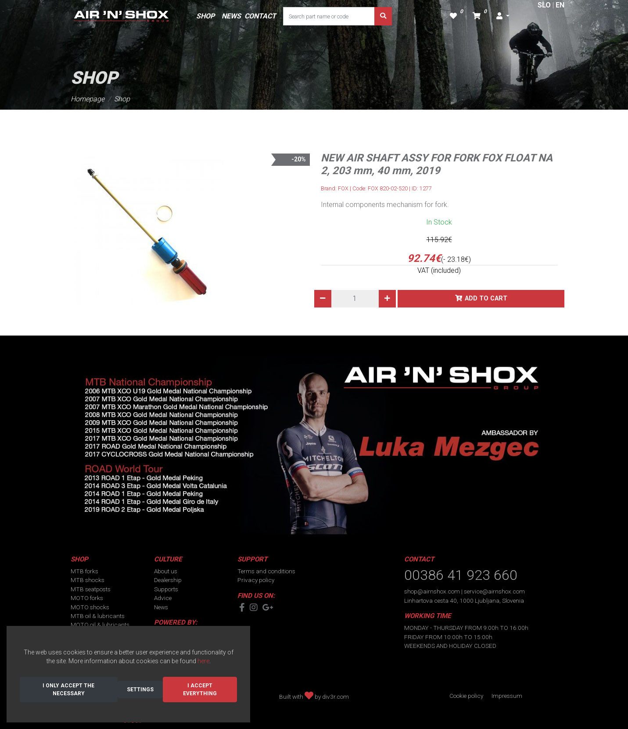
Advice (163, 597)
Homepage (87, 99)
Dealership (168, 579)
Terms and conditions (266, 571)
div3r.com (335, 696)
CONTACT (260, 16)
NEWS (231, 16)
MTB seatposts (91, 589)
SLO (544, 5)
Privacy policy (255, 579)
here (203, 661)
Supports (166, 589)
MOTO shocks (90, 607)
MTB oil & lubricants (98, 615)
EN (560, 5)
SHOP (205, 16)
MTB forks (84, 571)
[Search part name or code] (329, 16)
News (161, 607)
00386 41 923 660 (460, 575)
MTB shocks (87, 579)
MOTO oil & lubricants (100, 624)
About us (165, 571)
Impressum (507, 695)
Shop (122, 99)
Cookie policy (466, 695)
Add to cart (486, 298)
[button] (503, 16)
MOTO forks (87, 597)
